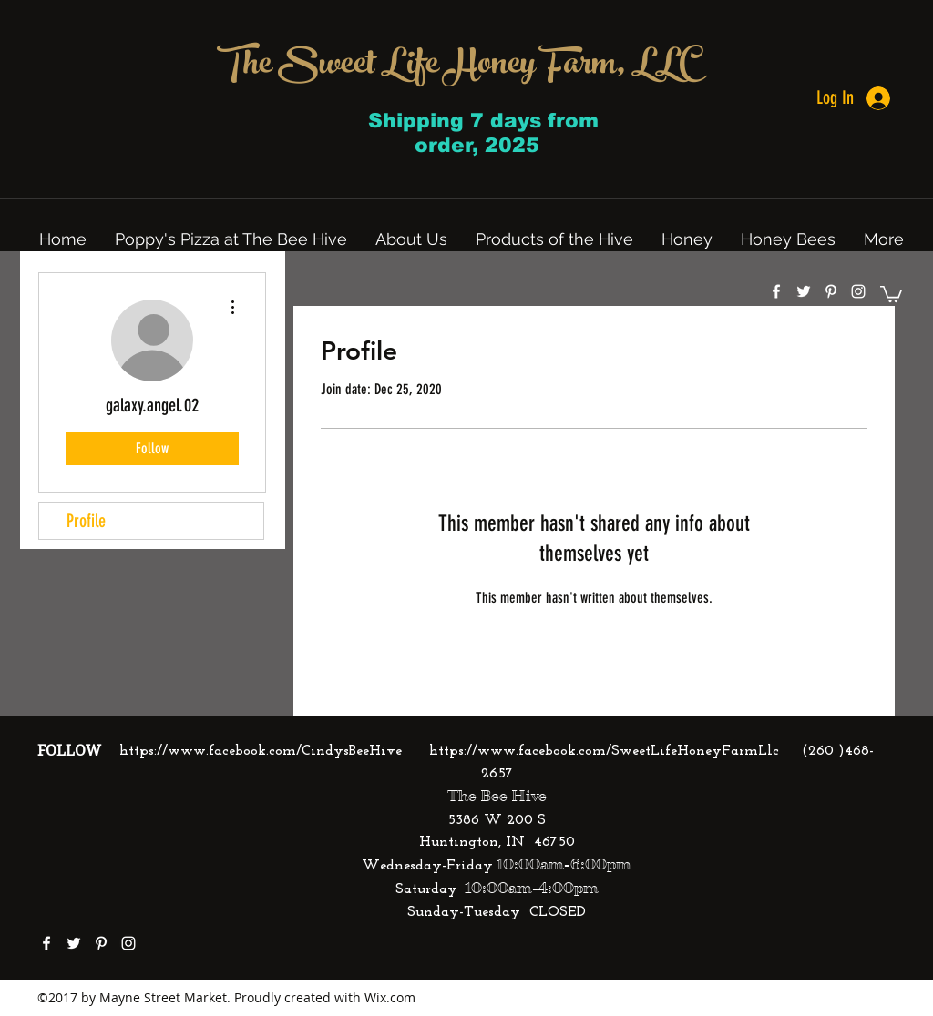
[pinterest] (831, 291)
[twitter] (804, 291)
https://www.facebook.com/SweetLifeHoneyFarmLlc (604, 751)
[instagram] (858, 291)
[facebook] (776, 291)
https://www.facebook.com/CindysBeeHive (260, 751)
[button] (891, 293)
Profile (86, 521)
